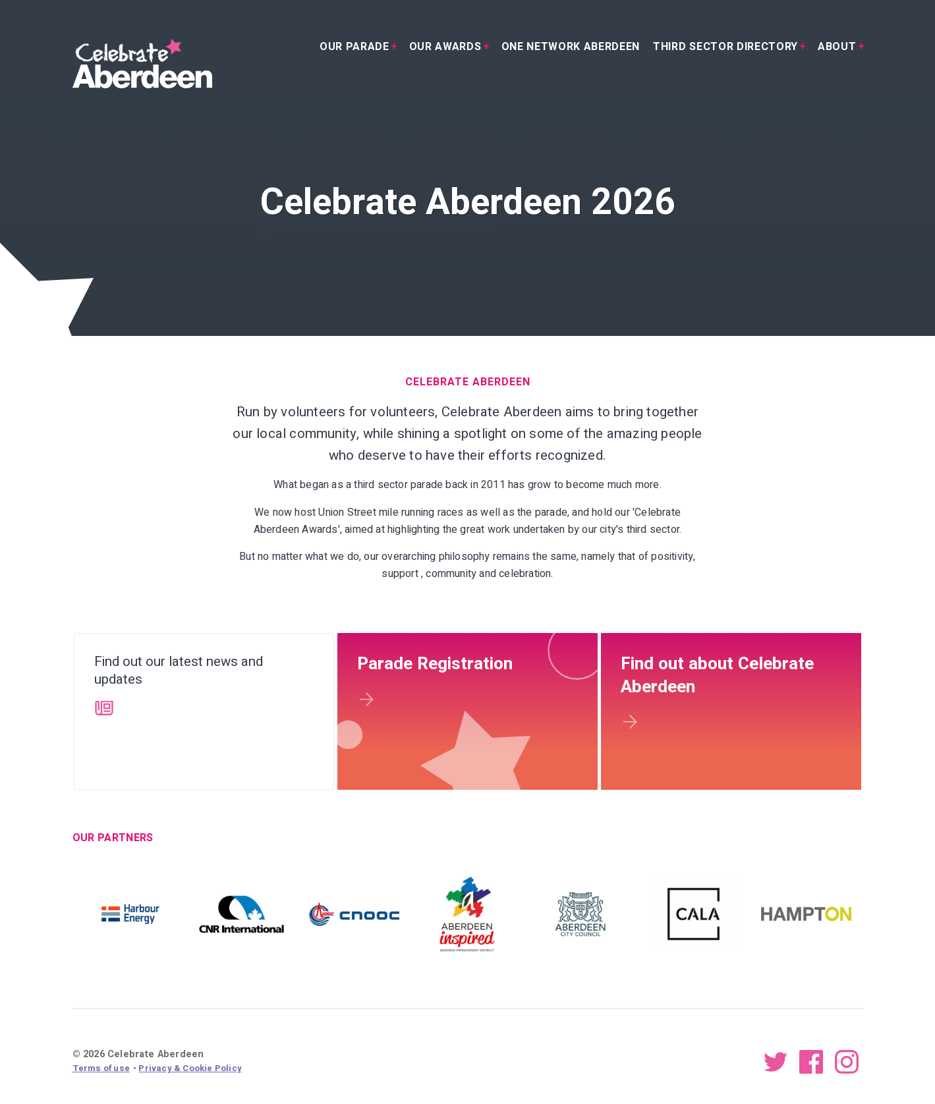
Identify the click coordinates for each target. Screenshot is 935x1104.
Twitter (775, 1061)
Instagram (846, 1061)
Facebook (811, 1061)
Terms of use (101, 1068)
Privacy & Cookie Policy (190, 1068)
